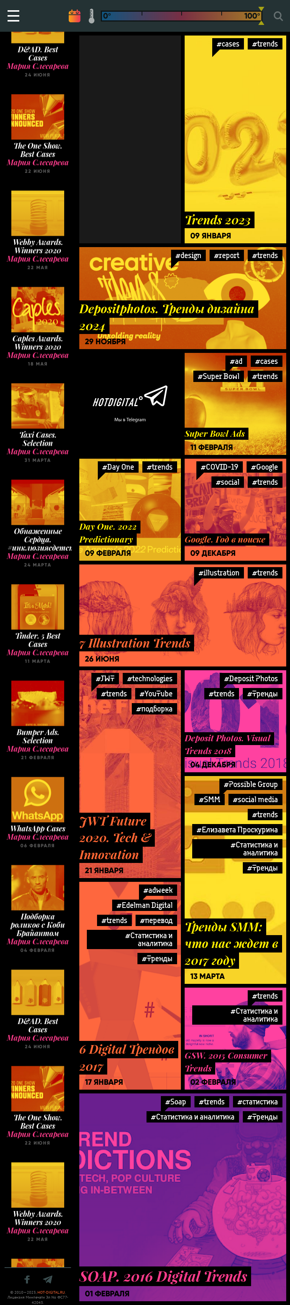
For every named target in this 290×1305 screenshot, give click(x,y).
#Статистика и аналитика (254, 849)
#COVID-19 (219, 467)
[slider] (261, 16)
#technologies (150, 678)
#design (188, 255)
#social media (255, 799)
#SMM (209, 799)
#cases (228, 44)
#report (226, 255)
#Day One (118, 467)
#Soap (175, 1101)
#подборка (154, 709)
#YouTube (156, 693)
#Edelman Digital (145, 905)
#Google (264, 467)
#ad (236, 361)
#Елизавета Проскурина (237, 829)
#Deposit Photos (251, 678)
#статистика (258, 1101)
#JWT (105, 678)
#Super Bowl (218, 376)
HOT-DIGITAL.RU (51, 1292)
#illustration (219, 572)
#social (227, 482)
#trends (265, 255)
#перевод (156, 920)
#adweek (158, 890)
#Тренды (262, 693)
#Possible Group (251, 784)
